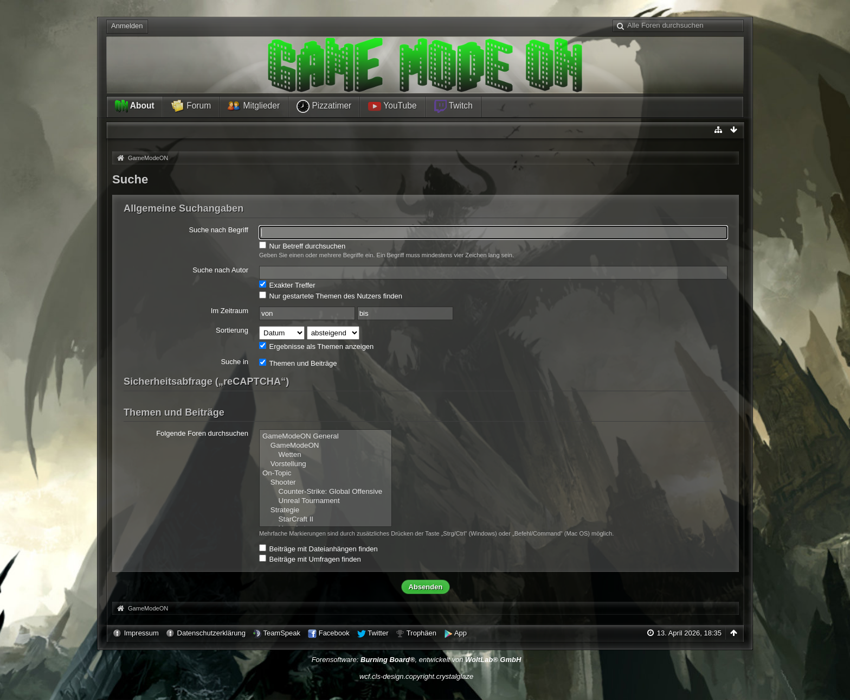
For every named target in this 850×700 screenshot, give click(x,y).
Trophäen (421, 633)
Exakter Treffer (287, 285)
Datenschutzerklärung (211, 633)
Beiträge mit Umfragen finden (310, 559)
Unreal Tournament (325, 501)
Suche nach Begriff (218, 230)
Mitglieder (254, 106)
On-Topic (325, 473)
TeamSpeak (281, 633)
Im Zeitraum (229, 311)
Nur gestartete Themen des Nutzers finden (330, 295)
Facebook (334, 633)
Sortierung (232, 330)
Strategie (325, 510)
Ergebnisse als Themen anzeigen (316, 346)
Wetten (325, 455)
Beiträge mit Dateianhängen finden (318, 548)
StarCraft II (325, 519)
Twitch (453, 106)
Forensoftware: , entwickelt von (416, 660)
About (134, 106)
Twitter (378, 633)
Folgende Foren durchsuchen (202, 433)
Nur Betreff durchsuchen (302, 245)
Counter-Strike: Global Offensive (325, 492)
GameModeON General (325, 436)
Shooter (325, 482)
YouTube (392, 106)
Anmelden (127, 26)
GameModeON (325, 445)
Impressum (141, 633)
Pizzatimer (324, 106)
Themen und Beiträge (298, 363)
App (460, 633)
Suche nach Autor (220, 270)
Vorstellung (325, 464)
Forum (191, 106)
